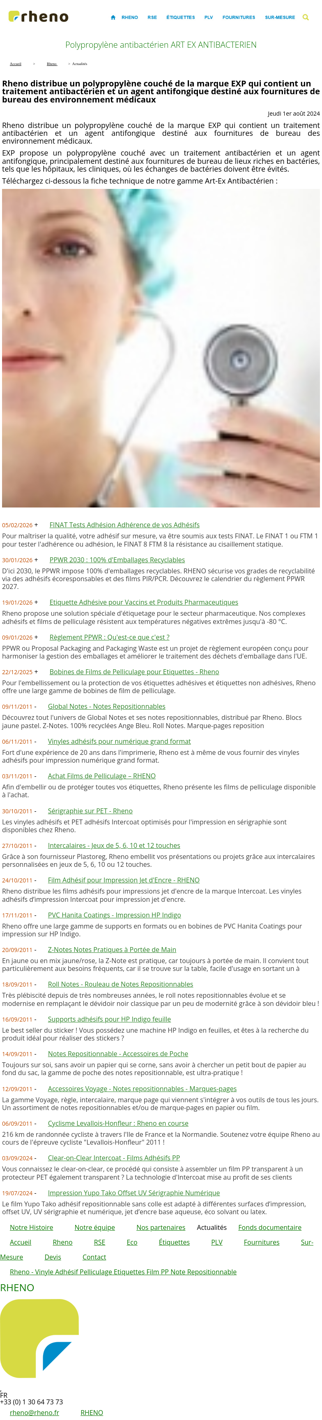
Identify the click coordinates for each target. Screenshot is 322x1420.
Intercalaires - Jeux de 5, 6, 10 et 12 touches (114, 845)
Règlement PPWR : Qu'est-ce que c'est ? (110, 637)
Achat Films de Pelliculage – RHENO (102, 775)
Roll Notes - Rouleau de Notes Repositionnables (120, 984)
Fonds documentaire (269, 1227)
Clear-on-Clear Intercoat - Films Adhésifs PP (114, 1157)
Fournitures (262, 1242)
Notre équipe (95, 1227)
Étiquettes (174, 1242)
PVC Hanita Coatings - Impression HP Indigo (114, 915)
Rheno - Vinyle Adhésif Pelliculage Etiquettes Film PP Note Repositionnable (123, 1271)
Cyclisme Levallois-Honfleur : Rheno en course (118, 1123)
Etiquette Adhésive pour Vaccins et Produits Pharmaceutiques (144, 602)
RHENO (91, 1412)
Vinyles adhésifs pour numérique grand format (119, 741)
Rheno (62, 1242)
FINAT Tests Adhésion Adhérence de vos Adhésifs (125, 524)
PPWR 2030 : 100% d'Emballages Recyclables (117, 559)
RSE (100, 1242)
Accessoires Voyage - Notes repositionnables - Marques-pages (142, 1088)
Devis (53, 1257)
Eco (131, 1242)
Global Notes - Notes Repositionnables (107, 706)
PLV (217, 1242)
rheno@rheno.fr (34, 1412)
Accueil (20, 1242)
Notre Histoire (31, 1227)
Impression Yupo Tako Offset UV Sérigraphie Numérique (134, 1192)
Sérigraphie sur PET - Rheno (90, 810)
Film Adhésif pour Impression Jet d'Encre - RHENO (124, 880)
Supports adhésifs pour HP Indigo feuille (109, 1019)
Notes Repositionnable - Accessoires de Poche (118, 1053)
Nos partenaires (160, 1227)
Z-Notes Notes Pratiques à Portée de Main (112, 949)
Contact (94, 1257)
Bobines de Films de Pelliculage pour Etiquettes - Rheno (134, 671)
